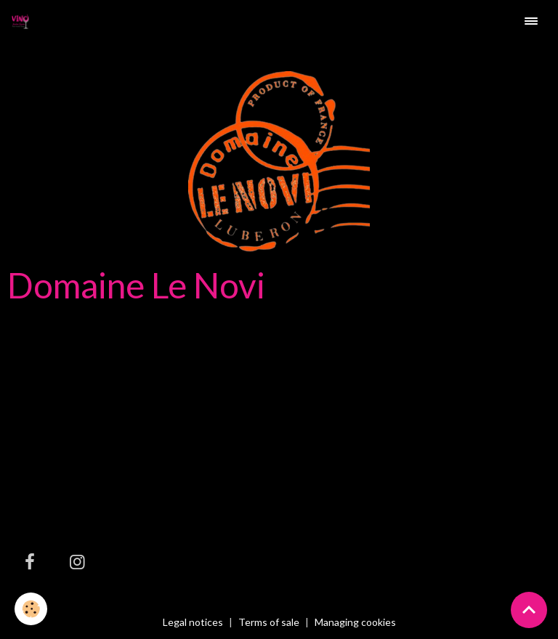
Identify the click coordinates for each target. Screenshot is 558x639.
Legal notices (193, 622)
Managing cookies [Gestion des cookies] (355, 622)
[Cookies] (31, 609)
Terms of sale (268, 622)
